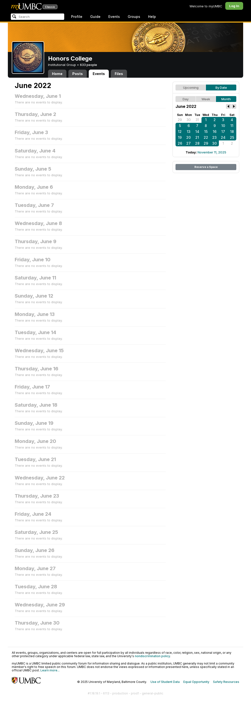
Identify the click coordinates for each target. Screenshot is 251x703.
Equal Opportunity (196, 682)
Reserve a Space (206, 167)
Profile (76, 16)
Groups (134, 16)
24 (223, 137)
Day (185, 99)
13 (188, 131)
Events (114, 16)
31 (197, 120)
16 (214, 131)
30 (189, 120)
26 (180, 143)
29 (180, 120)
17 (223, 131)
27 (188, 143)
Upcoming (191, 87)
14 (197, 131)
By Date (221, 87)
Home (57, 74)
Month (226, 99)
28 (197, 143)
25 (232, 137)
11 (231, 126)
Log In (234, 6)
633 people (88, 65)
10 (223, 126)
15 (206, 131)
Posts (77, 74)
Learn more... (50, 670)
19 (180, 137)
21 (197, 137)
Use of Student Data (165, 682)
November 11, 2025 (212, 152)
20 (188, 137)
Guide (95, 16)
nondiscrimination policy (152, 656)
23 (214, 137)
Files (119, 74)
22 (206, 137)
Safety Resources (226, 682)
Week (205, 99)
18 (232, 131)
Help (152, 16)
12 (180, 131)
